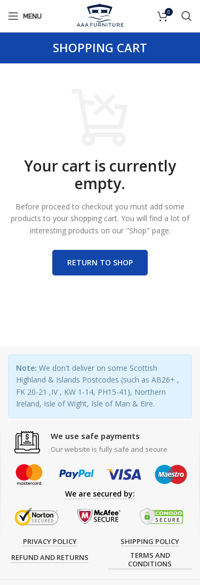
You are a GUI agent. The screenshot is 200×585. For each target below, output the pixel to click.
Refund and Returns (50, 558)
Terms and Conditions (150, 559)
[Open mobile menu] (25, 16)
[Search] (186, 16)
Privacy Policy (50, 542)
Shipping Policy (150, 542)
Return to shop (100, 262)
